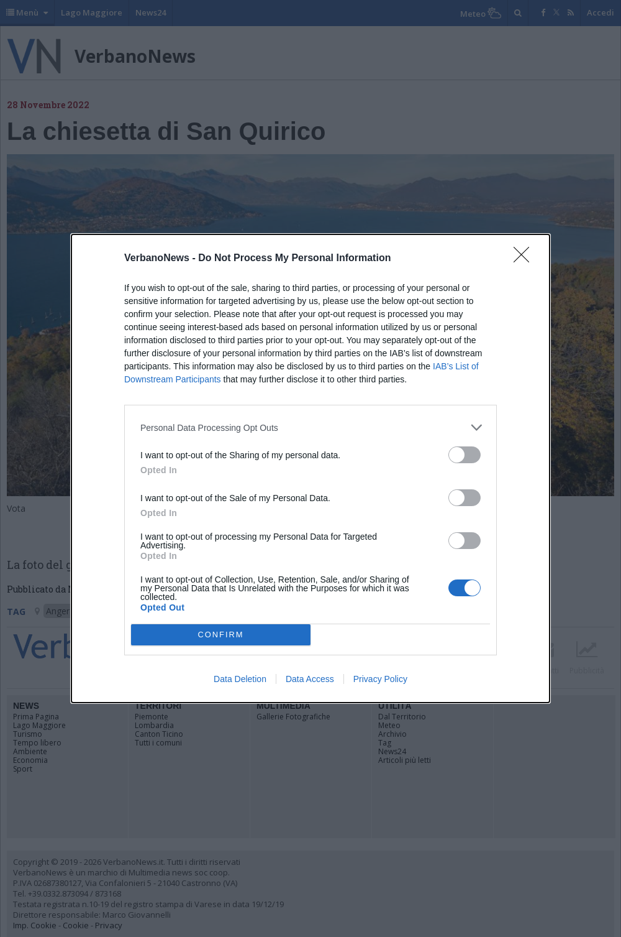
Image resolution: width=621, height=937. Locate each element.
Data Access (310, 679)
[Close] (525, 258)
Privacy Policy (380, 679)
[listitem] (310, 427)
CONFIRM (220, 635)
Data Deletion (240, 679)
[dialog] (310, 468)
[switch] (464, 454)
